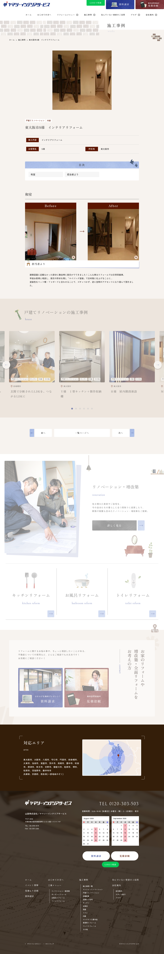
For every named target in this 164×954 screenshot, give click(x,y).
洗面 (84, 909)
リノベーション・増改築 (61, 891)
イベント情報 (32, 885)
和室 (33, 175)
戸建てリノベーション (91, 893)
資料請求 (29, 896)
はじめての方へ (56, 880)
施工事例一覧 (88, 886)
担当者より (73, 175)
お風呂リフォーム (58, 898)
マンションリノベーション (93, 889)
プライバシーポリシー (34, 944)
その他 (85, 929)
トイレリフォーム (58, 901)
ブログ (118, 898)
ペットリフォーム (89, 926)
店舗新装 (86, 896)
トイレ (85, 913)
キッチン (86, 903)
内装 (84, 916)
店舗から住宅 (88, 900)
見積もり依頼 (32, 891)
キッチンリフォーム (59, 894)
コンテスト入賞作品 (90, 920)
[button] (6, 366)
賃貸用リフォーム (89, 923)
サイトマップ (49, 944)
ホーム (28, 880)
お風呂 (85, 906)
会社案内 (119, 891)
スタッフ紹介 (121, 894)
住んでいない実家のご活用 (125, 880)
